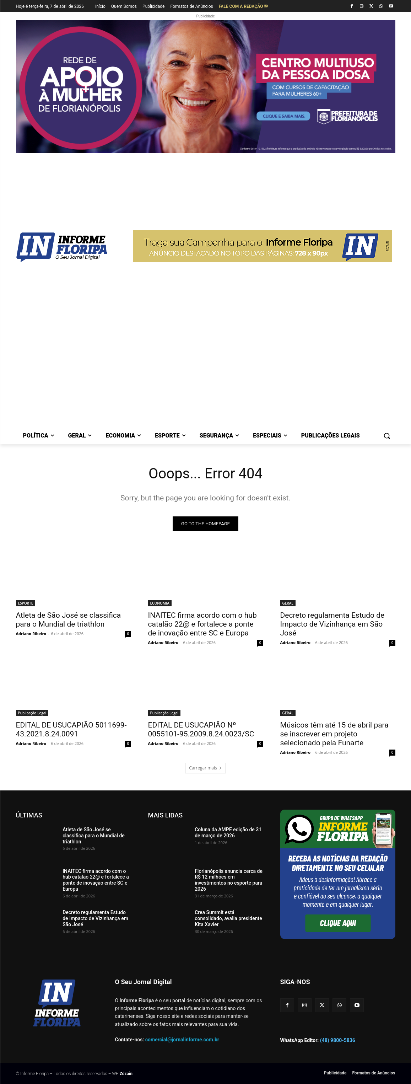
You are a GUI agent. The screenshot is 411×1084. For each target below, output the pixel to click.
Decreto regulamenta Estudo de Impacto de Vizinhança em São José (332, 624)
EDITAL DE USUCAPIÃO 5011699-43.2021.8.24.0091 (71, 729)
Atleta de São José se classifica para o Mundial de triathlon (68, 619)
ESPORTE (25, 603)
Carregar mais (205, 768)
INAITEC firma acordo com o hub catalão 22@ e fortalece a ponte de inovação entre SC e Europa (202, 624)
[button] (386, 435)
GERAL (287, 603)
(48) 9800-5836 (337, 1040)
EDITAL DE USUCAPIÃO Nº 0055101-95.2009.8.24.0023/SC (201, 729)
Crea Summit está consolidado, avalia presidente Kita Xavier (228, 918)
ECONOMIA (159, 603)
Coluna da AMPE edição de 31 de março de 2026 (228, 832)
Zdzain (126, 1073)
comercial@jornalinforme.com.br (182, 1039)
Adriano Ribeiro (31, 633)
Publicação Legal (32, 712)
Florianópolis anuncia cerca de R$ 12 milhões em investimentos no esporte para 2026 (229, 880)
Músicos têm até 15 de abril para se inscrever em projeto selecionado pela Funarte (334, 734)
